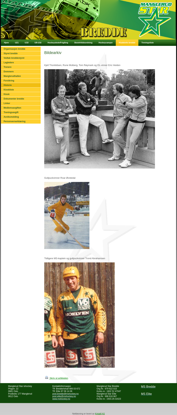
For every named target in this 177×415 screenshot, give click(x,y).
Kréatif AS (100, 413)
